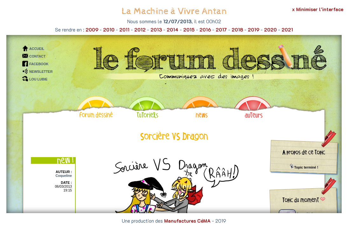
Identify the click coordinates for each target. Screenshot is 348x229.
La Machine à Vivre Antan (174, 11)
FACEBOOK (38, 64)
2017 (221, 29)
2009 (92, 29)
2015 (189, 29)
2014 (172, 29)
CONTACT (37, 56)
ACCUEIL (36, 49)
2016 (205, 29)
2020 (270, 29)
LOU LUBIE (38, 79)
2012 (140, 29)
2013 (156, 29)
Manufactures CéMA (187, 221)
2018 (237, 29)
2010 (109, 29)
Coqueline (63, 175)
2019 (253, 29)
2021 (287, 29)
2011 (124, 29)
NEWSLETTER (40, 71)
